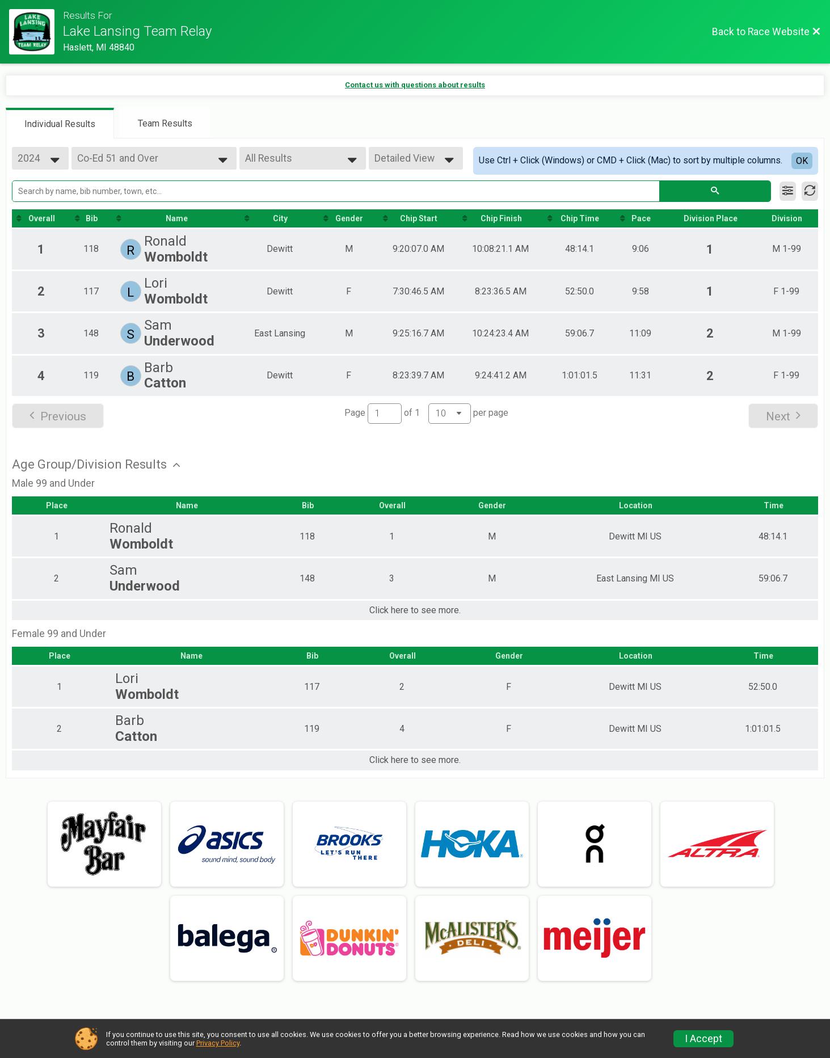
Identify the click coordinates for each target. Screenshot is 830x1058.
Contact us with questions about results (415, 85)
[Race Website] (36, 31)
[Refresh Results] (810, 191)
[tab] (60, 123)
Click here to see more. (415, 610)
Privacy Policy (217, 1043)
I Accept (703, 1038)
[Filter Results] (788, 191)
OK (802, 160)
